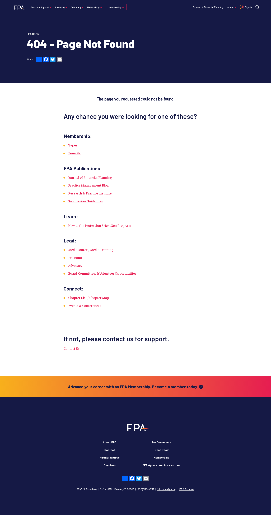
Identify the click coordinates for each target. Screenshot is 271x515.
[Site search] (257, 7)
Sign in (248, 7)
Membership (115, 7)
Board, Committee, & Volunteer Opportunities (102, 273)
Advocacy (76, 7)
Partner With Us (110, 457)
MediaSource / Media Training (90, 250)
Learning (60, 7)
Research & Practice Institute (90, 193)
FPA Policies (186, 489)
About (230, 7)
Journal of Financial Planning (207, 7)
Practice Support (40, 7)
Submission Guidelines (85, 201)
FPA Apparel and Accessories (161, 465)
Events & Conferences (84, 306)
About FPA (109, 442)
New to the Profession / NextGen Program (99, 226)
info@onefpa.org (166, 489)
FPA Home (33, 34)
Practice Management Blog (88, 185)
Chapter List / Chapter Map (88, 298)
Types (72, 145)
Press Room (161, 449)
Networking (94, 7)
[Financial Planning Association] (19, 7)
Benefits (74, 153)
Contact (109, 449)
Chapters (110, 465)
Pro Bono (75, 258)
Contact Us (72, 349)
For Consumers (161, 442)
